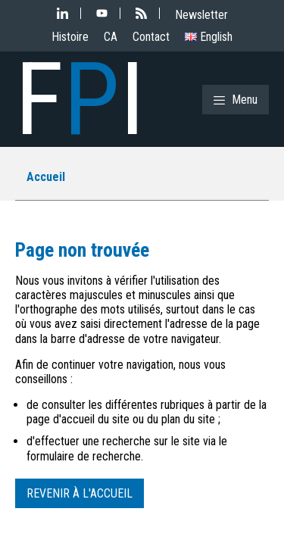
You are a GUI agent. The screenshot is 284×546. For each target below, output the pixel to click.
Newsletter (201, 15)
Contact (151, 37)
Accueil (46, 177)
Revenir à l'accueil (80, 493)
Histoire (70, 37)
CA (110, 37)
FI (80, 99)
